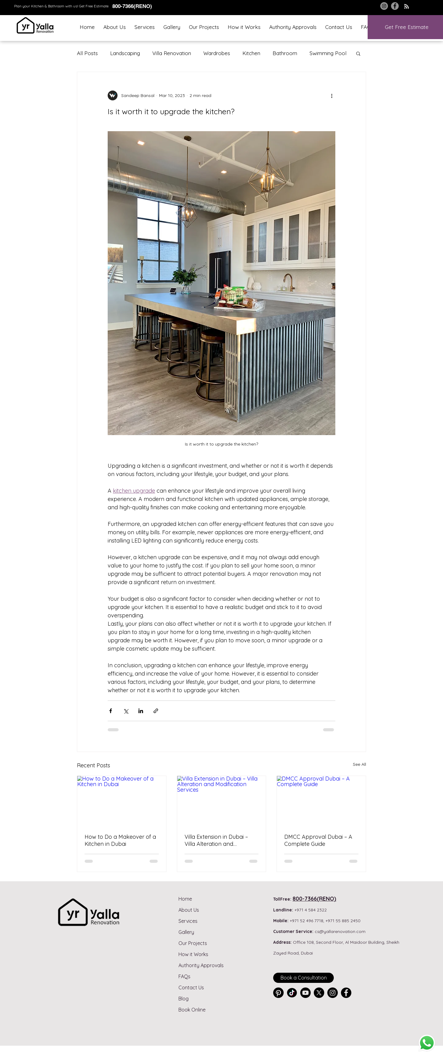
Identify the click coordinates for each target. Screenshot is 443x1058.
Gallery (186, 932)
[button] (144, 27)
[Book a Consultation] (303, 978)
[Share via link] (156, 711)
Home (185, 899)
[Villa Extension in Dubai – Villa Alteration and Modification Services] (221, 801)
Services (188, 921)
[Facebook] (395, 6)
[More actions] (331, 95)
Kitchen (251, 53)
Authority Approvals (201, 965)
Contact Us (191, 987)
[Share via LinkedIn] (141, 711)
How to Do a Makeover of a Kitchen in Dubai (120, 840)
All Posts (87, 53)
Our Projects (192, 943)
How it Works (193, 954)
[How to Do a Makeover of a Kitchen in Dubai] (121, 801)
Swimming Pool (327, 53)
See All (359, 764)
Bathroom (285, 53)
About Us (188, 910)
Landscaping (125, 53)
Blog (183, 998)
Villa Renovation (171, 53)
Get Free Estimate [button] (94, 6)
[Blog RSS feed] (406, 6)
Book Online (192, 1010)
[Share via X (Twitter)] (126, 711)
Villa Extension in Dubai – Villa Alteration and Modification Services (216, 840)
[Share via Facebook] (111, 711)
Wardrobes (216, 53)
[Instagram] (384, 6)
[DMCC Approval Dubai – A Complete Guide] (321, 801)
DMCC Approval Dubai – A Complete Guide (318, 840)
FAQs (184, 976)
